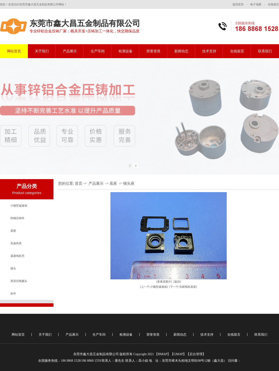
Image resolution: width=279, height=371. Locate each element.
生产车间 (98, 51)
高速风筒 (16, 243)
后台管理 (196, 354)
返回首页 (238, 4)
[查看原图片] (164, 281)
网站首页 (14, 51)
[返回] (177, 281)
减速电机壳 (17, 255)
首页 (78, 183)
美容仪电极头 (18, 281)
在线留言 (273, 4)
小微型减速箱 (18, 205)
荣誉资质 (153, 51)
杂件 (13, 293)
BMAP (162, 354)
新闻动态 (181, 51)
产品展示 (70, 51)
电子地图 (255, 4)
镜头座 (128, 183)
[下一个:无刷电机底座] (183, 286)
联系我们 (265, 51)
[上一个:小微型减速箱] (154, 286)
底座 (13, 230)
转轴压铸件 (17, 218)
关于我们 (42, 51)
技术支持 (209, 51)
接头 (13, 268)
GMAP (178, 354)
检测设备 (126, 51)
